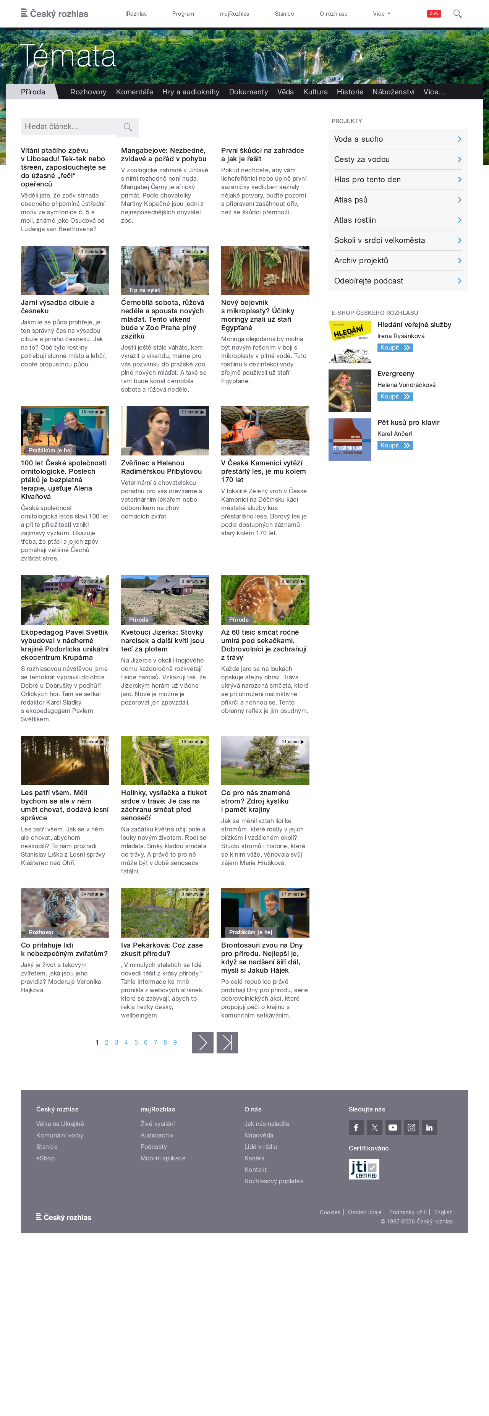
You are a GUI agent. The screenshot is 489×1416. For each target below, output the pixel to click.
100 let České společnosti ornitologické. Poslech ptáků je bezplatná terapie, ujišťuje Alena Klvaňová (64, 529)
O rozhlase (334, 14)
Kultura (315, 91)
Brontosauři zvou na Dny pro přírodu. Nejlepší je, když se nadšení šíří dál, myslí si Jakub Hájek (262, 1007)
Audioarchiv (157, 1184)
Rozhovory (88, 91)
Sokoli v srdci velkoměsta (379, 240)
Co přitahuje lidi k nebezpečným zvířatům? (64, 998)
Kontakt (255, 1219)
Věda (285, 91)
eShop (45, 1207)
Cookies (330, 1262)
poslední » (227, 1092)
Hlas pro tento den (367, 179)
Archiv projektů (361, 260)
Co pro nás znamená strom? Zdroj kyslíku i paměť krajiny (255, 850)
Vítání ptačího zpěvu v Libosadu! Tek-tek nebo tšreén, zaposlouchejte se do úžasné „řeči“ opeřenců (63, 216)
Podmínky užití (408, 1262)
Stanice (284, 14)
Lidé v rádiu (260, 1196)
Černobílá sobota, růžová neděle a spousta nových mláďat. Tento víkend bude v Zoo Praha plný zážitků (163, 368)
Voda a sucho (358, 139)
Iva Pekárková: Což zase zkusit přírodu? (162, 998)
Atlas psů (351, 199)
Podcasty (154, 1196)
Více (434, 91)
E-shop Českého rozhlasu (375, 312)
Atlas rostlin (355, 220)
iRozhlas (136, 14)
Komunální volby (59, 1184)
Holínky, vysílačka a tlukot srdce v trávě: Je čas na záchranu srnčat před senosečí (164, 855)
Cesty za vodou (362, 159)
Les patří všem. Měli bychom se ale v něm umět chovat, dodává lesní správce (64, 855)
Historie (350, 91)
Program (183, 14)
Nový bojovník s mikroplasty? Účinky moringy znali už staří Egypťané (257, 364)
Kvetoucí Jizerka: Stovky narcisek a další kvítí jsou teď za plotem (162, 689)
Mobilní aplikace (163, 1207)
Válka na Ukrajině (60, 1173)
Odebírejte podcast (368, 280)
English (443, 1262)
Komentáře (134, 91)
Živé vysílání (158, 1173)
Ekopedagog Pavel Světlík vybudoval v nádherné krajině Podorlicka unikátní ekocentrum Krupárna (65, 694)
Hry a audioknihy (191, 91)
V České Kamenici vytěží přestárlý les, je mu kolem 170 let (263, 521)
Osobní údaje (365, 1262)
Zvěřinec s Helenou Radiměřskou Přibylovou (161, 517)
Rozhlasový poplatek (273, 1230)
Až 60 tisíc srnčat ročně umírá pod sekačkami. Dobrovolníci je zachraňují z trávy (263, 694)
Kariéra (254, 1207)
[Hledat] (457, 14)
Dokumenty (248, 91)
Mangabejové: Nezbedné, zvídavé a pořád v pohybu (164, 204)
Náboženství (393, 91)
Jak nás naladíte (267, 1173)
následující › (203, 1092)
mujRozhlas (234, 14)
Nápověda (259, 1184)
